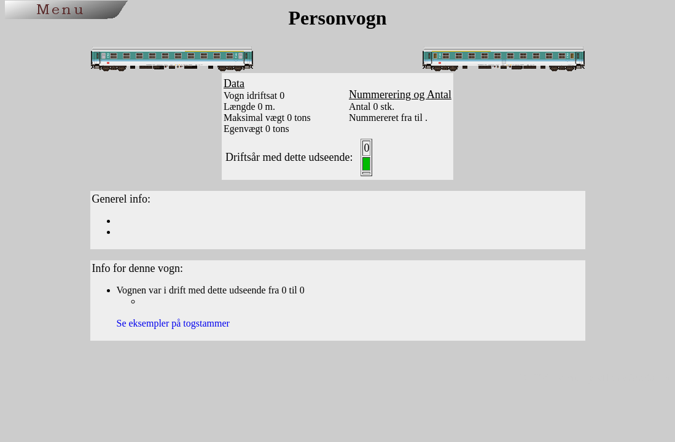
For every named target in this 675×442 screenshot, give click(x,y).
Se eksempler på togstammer (173, 323)
